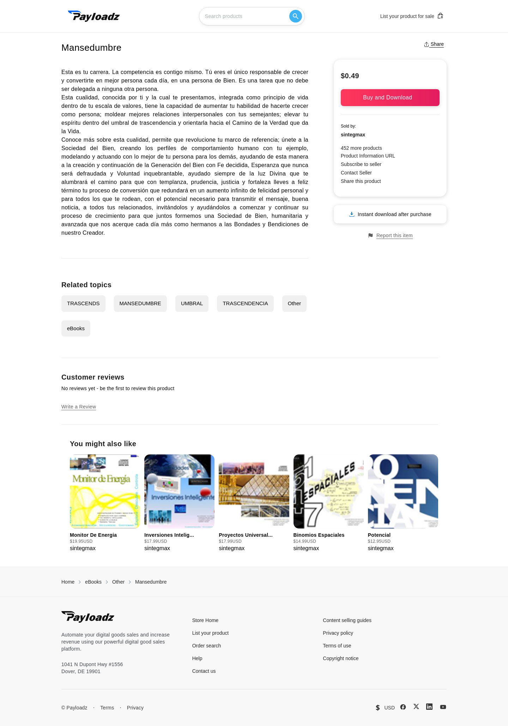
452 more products (361, 148)
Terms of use (337, 645)
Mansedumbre (151, 582)
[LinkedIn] (429, 706)
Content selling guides (347, 620)
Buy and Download (390, 97)
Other (294, 303)
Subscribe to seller (361, 164)
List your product (210, 633)
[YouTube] (443, 706)
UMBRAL (192, 303)
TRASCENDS (83, 303)
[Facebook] (403, 706)
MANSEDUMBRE (140, 303)
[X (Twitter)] (416, 706)
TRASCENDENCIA (245, 303)
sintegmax (353, 134)
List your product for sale (412, 15)
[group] (105, 503)
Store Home (205, 620)
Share (434, 44)
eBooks (76, 328)
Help (197, 658)
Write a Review (78, 407)
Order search (206, 645)
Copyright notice (340, 658)
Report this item (390, 236)
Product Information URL (368, 156)
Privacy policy (338, 633)
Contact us (204, 671)
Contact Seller (356, 173)
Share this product (361, 181)
